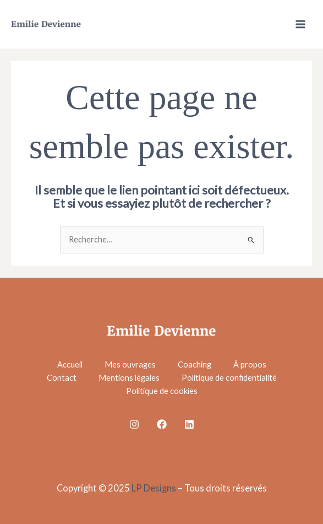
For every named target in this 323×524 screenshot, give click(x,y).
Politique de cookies (162, 391)
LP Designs (154, 488)
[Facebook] (162, 424)
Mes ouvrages (130, 364)
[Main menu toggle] (300, 24)
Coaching (194, 364)
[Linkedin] (189, 424)
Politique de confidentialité (229, 377)
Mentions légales (129, 377)
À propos (249, 364)
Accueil (70, 364)
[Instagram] (134, 424)
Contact (61, 377)
